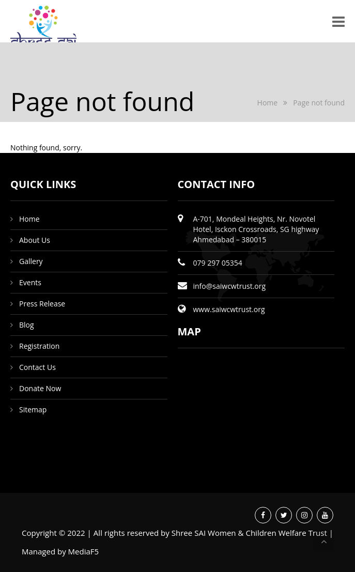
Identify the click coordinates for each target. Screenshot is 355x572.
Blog (26, 325)
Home (267, 102)
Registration (39, 346)
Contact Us (37, 367)
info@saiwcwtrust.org (229, 286)
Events (30, 282)
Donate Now (40, 388)
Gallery (31, 261)
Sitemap (33, 409)
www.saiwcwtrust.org (229, 309)
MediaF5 (83, 551)
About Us (34, 240)
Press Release (42, 303)
